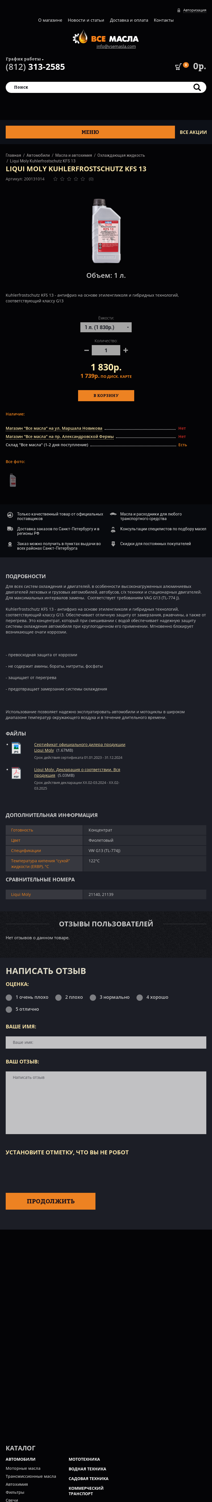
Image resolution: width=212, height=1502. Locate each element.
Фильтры (15, 1492)
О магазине (50, 20)
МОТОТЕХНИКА (84, 1459)
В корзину (106, 395)
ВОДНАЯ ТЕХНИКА (87, 1469)
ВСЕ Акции (193, 132)
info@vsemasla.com (116, 46)
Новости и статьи (86, 20)
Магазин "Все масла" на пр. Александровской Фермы (60, 436)
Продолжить (51, 1201)
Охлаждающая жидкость (121, 155)
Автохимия (17, 1484)
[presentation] (49, 1173)
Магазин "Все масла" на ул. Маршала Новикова (54, 428)
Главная (13, 155)
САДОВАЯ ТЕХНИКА (89, 1478)
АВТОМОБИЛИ (21, 1459)
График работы (23, 58)
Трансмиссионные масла (31, 1476)
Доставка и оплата (129, 20)
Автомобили (38, 155)
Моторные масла (23, 1468)
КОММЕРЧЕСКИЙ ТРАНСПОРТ (86, 1490)
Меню (90, 132)
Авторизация (194, 10)
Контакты (164, 20)
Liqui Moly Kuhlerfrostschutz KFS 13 (43, 161)
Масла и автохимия (73, 155)
